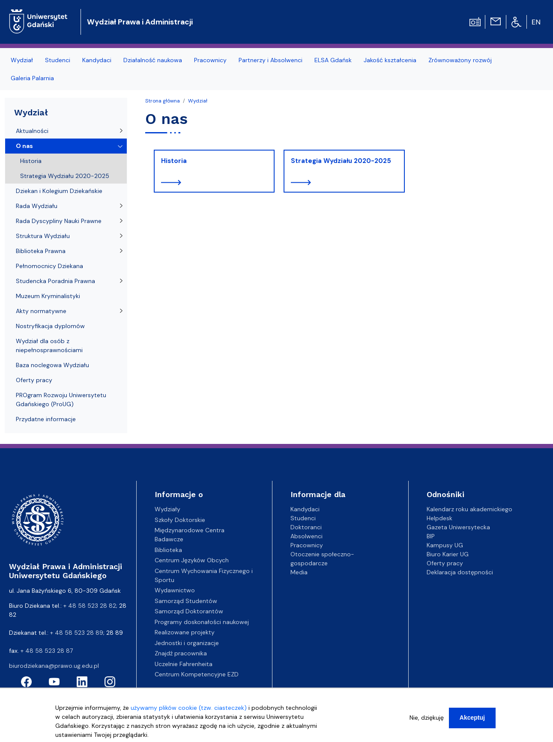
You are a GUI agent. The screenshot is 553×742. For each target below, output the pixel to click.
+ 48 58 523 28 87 (47, 651)
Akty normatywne (41, 311)
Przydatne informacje (46, 419)
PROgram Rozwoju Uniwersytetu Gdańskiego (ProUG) (61, 399)
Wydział (22, 60)
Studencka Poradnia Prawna (55, 281)
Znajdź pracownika (181, 653)
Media (299, 572)
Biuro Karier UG (448, 554)
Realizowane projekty (185, 632)
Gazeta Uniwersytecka (458, 527)
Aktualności (32, 131)
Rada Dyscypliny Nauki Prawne (59, 221)
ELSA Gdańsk (333, 60)
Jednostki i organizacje (187, 643)
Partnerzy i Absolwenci (270, 60)
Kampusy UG (445, 545)
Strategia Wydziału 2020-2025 (341, 161)
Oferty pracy (34, 380)
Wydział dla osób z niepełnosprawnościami (49, 345)
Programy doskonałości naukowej (202, 622)
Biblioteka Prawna (41, 251)
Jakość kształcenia (390, 60)
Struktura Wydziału (43, 236)
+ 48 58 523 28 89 (76, 632)
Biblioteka (168, 550)
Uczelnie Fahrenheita (183, 664)
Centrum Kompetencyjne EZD (197, 674)
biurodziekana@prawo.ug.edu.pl (54, 666)
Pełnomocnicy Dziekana (49, 266)
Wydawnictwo (175, 590)
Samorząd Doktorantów (189, 611)
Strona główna (162, 100)
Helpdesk (439, 518)
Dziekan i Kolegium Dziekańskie (59, 191)
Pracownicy (210, 60)
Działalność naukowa (152, 60)
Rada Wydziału (36, 206)
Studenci (57, 60)
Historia (174, 161)
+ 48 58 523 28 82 (89, 605)
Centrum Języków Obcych (192, 560)
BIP (431, 536)
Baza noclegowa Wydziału (52, 365)
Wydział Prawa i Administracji (140, 22)
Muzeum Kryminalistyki (48, 296)
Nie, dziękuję (427, 722)
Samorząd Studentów (186, 601)
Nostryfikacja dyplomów (50, 326)
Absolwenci (306, 536)
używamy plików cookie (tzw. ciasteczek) (189, 712)
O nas (24, 146)
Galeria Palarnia (32, 78)
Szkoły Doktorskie (180, 520)
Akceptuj (472, 721)
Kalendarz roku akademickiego (469, 509)
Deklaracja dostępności (460, 572)
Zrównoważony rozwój (460, 60)
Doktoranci (306, 527)
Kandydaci (96, 60)
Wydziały (167, 509)
